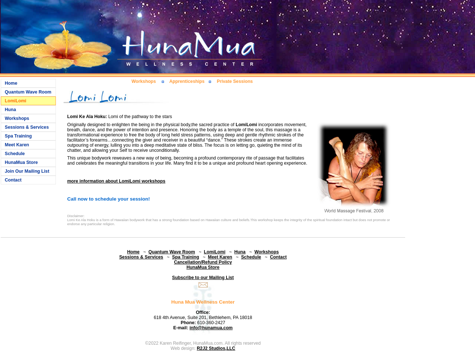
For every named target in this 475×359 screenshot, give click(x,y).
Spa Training (18, 136)
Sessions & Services (27, 127)
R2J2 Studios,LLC (216, 348)
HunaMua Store (21, 162)
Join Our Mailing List (27, 171)
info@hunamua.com (210, 327)
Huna (10, 109)
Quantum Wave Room (28, 92)
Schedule (15, 153)
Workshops (17, 118)
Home (11, 83)
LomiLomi (15, 100)
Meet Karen (17, 144)
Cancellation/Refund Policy (203, 262)
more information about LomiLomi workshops (116, 181)
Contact (13, 180)
